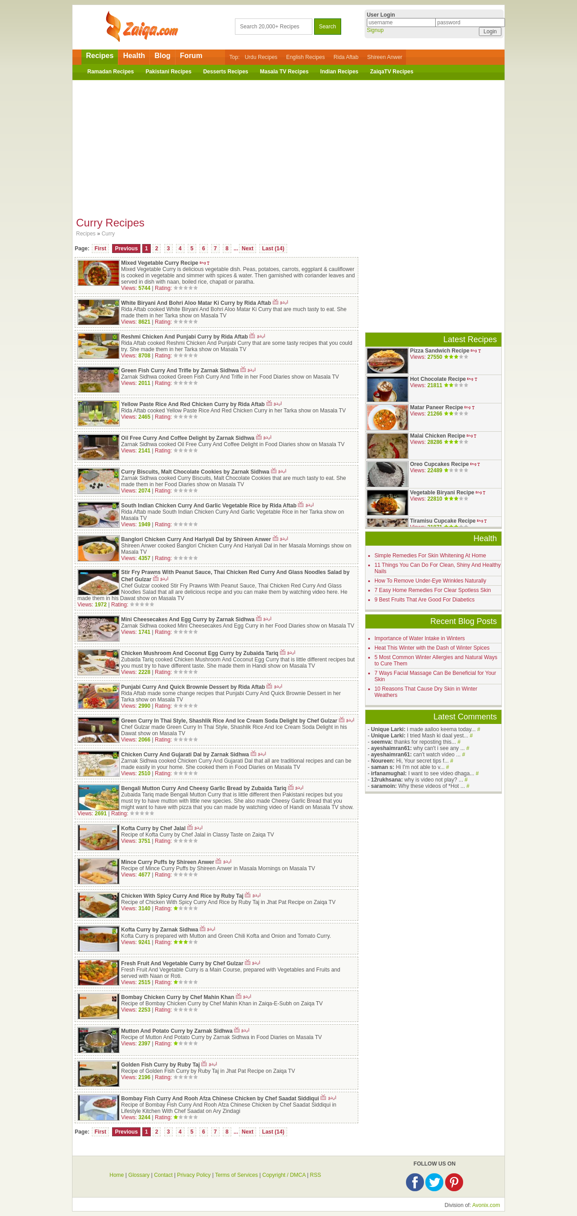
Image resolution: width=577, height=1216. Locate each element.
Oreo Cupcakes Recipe (439, 464)
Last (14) (273, 248)
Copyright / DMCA (284, 1175)
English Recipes (305, 57)
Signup (375, 30)
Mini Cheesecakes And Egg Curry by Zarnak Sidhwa (187, 619)
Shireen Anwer (384, 57)
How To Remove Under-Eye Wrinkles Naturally (430, 581)
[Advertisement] (288, 145)
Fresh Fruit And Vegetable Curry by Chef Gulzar (182, 963)
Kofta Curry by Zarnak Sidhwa (159, 930)
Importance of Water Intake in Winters (419, 638)
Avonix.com (486, 1205)
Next (247, 248)
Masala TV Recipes (284, 71)
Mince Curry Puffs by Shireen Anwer (167, 862)
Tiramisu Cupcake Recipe (443, 521)
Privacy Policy (194, 1175)
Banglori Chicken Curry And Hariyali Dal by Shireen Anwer (196, 539)
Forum (191, 55)
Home (116, 1175)
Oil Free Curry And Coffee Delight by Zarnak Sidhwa (187, 438)
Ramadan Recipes (110, 71)
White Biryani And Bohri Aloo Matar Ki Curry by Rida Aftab (196, 303)
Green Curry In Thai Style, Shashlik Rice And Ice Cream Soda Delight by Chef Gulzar (229, 721)
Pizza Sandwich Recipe (439, 351)
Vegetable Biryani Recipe (442, 492)
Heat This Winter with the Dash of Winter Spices (432, 648)
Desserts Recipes (225, 71)
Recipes (99, 55)
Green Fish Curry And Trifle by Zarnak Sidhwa (180, 370)
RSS (315, 1175)
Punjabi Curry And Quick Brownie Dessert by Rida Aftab (193, 687)
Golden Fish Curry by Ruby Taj (160, 1065)
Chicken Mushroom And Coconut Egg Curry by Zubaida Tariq (199, 653)
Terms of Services (236, 1175)
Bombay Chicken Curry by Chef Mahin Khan (178, 997)
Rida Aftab (346, 57)
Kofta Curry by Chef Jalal (153, 828)
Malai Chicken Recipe (437, 436)
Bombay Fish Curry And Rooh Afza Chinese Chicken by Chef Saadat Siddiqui (220, 1098)
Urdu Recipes (261, 57)
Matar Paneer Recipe (436, 407)
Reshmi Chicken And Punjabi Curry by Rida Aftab (184, 337)
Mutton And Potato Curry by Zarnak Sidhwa (177, 1031)
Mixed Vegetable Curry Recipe (159, 263)
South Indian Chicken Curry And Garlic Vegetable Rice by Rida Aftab (209, 505)
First (100, 248)
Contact (163, 1175)
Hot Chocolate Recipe (438, 379)
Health (134, 55)
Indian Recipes (339, 71)
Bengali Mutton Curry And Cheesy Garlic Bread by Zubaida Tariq (203, 788)
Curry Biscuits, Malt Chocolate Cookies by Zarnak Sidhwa (195, 472)
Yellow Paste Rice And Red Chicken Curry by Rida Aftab (193, 404)
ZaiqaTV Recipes (391, 71)
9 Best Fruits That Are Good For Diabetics (424, 600)
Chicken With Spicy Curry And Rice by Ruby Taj (182, 896)
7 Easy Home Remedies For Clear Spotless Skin (432, 590)
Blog (162, 55)
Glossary (138, 1175)
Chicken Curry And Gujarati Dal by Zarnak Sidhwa (186, 754)
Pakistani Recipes (168, 71)
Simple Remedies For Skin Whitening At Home (430, 555)
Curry (108, 234)
